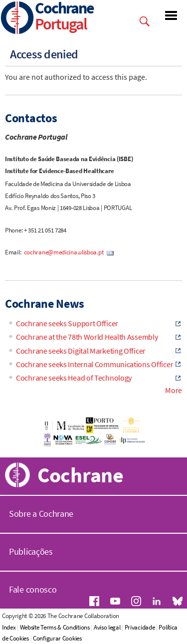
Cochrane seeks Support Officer (67, 323)
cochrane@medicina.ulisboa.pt (64, 252)
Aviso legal (107, 627)
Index (9, 627)
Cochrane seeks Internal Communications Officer (94, 364)
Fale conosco (32, 589)
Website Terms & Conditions (55, 627)
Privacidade (140, 627)
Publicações (31, 551)
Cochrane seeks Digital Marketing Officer (81, 351)
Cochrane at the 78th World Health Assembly (87, 337)
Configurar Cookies (57, 638)
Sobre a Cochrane (41, 513)
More (173, 390)
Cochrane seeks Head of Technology (74, 378)
